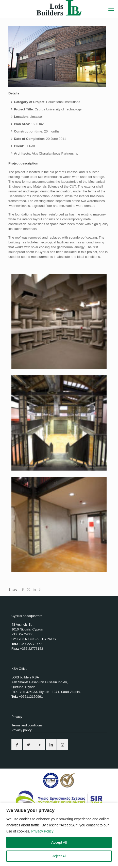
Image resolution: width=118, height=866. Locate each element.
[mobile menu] (111, 9)
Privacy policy (21, 730)
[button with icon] (16, 744)
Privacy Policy (42, 831)
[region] (59, 834)
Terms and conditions (27, 725)
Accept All (59, 842)
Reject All (59, 856)
